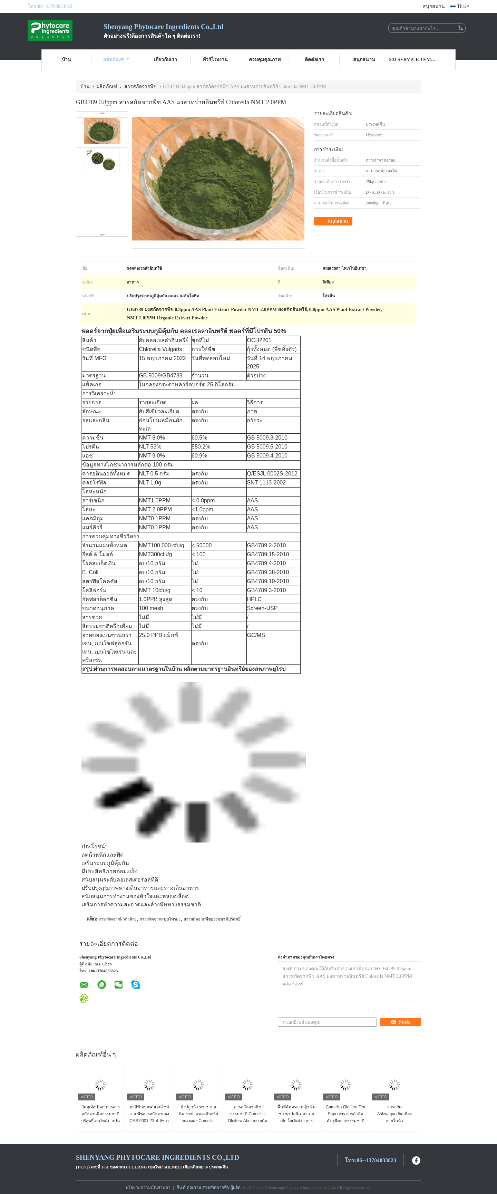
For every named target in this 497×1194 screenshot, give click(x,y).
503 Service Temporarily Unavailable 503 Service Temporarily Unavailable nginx (414, 59)
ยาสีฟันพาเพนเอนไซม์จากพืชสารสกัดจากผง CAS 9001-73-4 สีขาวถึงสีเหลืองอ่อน (149, 1117)
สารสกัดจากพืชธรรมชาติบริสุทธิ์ (212, 919)
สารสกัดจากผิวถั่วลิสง (117, 919)
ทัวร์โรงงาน (215, 59)
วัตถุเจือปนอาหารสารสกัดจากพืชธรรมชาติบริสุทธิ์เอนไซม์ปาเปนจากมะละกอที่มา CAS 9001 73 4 (100, 1121)
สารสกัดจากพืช (140, 86)
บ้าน (66, 59)
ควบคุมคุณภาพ (265, 59)
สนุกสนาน (434, 6)
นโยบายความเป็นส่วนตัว (148, 1187)
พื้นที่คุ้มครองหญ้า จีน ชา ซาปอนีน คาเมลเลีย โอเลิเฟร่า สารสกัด (296, 1117)
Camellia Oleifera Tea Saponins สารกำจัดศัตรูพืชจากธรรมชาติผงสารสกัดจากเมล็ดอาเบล (346, 1121)
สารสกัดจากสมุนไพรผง (160, 919)
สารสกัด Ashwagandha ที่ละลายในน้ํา (394, 1114)
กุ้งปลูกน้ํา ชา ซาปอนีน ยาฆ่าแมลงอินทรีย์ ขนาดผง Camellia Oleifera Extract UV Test (198, 1121)
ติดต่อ (401, 1022)
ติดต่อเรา (314, 59)
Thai (463, 6)
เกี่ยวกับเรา (165, 59)
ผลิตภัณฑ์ (116, 59)
